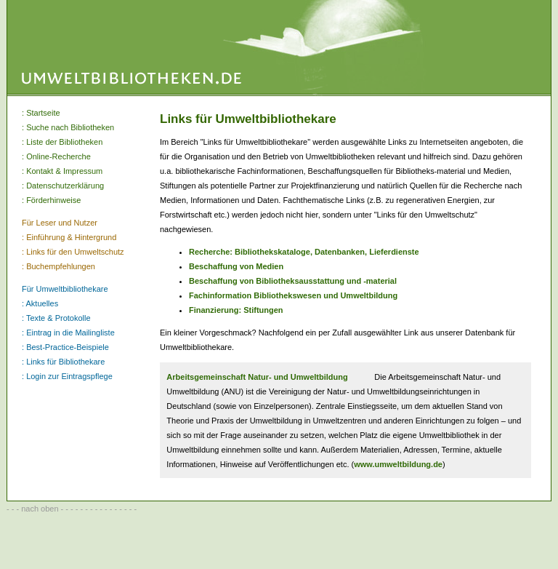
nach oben (39, 508)
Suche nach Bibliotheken (70, 127)
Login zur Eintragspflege (69, 376)
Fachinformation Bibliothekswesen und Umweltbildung (293, 295)
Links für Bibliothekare (65, 361)
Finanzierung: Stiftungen (236, 310)
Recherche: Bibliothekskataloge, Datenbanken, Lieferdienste (304, 251)
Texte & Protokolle (58, 318)
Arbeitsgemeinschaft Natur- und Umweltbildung (256, 377)
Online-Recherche (58, 156)
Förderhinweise (53, 200)
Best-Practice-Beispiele (67, 347)
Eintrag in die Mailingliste (70, 332)
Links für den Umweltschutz (75, 251)
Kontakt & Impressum (64, 171)
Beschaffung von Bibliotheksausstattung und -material (293, 280)
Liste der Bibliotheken (64, 142)
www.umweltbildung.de (398, 464)
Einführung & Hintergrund (71, 237)
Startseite (43, 112)
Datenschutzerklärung (65, 185)
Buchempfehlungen (60, 266)
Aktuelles (42, 303)
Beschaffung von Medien (236, 266)
